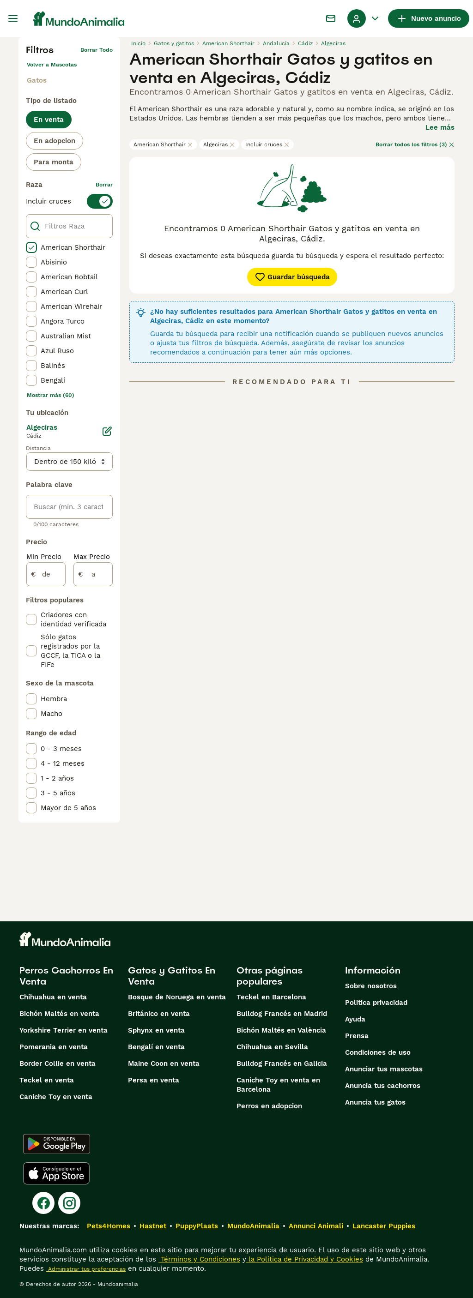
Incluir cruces (267, 144)
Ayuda (355, 1019)
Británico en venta (159, 1014)
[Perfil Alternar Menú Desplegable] (364, 18)
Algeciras (219, 144)
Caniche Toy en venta (55, 1097)
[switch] (69, 201)
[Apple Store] (56, 1173)
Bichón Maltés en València (281, 1030)
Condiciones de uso (378, 1052)
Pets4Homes (108, 1226)
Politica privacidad (376, 1002)
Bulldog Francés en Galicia (281, 1063)
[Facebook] (43, 1203)
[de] (46, 574)
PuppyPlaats (197, 1226)
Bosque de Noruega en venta (177, 997)
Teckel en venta (46, 1080)
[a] (93, 574)
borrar (104, 184)
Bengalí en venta (156, 1047)
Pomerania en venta (53, 1047)
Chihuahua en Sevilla (272, 1047)
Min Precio (43, 557)
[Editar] (107, 431)
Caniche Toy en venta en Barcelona (278, 1085)
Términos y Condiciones (199, 1259)
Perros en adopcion (269, 1106)
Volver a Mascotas (52, 64)
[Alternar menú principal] (13, 18)
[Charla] (330, 18)
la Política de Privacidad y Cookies (304, 1259)
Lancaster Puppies (383, 1226)
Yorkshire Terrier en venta (63, 1030)
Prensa (357, 1036)
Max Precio (91, 557)
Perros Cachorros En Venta (66, 976)
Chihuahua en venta (53, 997)
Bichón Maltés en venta (59, 1014)
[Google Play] (56, 1144)
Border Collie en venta (57, 1063)
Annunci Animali (316, 1226)
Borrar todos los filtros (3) (415, 144)
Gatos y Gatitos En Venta (171, 976)
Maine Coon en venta (164, 1063)
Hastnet (152, 1226)
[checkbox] (31, 247)
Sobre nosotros (371, 986)
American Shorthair (163, 144)
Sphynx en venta (156, 1030)
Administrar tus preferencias (86, 1269)
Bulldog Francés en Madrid (281, 1014)
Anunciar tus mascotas (384, 1069)
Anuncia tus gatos (375, 1102)
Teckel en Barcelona (271, 997)
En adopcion (54, 141)
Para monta (53, 162)
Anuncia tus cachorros (382, 1086)
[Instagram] (69, 1203)
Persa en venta (153, 1080)
